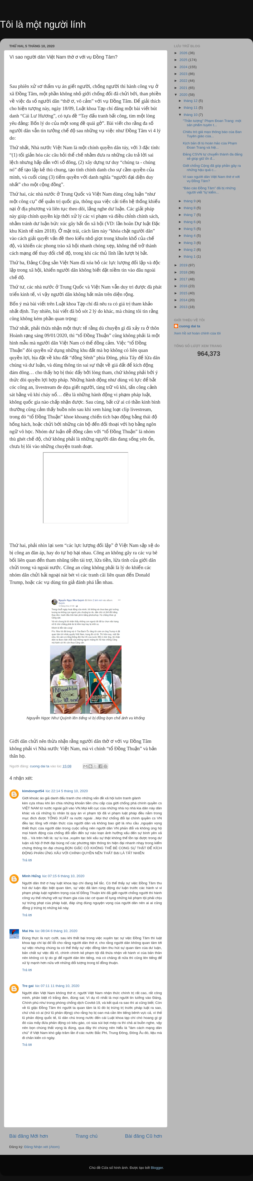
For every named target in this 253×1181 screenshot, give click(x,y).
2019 (183, 265)
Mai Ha (28, 931)
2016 (183, 286)
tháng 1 (190, 256)
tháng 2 (190, 250)
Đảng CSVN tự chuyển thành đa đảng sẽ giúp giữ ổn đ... (212, 156)
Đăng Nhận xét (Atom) (42, 1147)
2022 (183, 81)
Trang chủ (86, 1136)
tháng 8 (190, 208)
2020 (183, 95)
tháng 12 (191, 101)
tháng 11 (191, 108)
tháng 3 (190, 243)
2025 (183, 60)
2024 (183, 67)
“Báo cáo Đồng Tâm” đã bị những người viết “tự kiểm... (209, 190)
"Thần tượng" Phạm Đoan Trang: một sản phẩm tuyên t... (212, 123)
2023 (183, 74)
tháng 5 (190, 229)
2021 (183, 88)
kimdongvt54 (33, 791)
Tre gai (28, 986)
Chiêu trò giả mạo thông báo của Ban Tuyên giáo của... (212, 134)
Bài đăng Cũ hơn (143, 1136)
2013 (183, 307)
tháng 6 (190, 222)
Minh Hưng (31, 876)
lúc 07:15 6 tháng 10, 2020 (63, 876)
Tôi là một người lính (43, 24)
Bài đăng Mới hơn (28, 1136)
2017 (183, 279)
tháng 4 (190, 236)
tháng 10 (191, 115)
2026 (183, 53)
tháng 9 (190, 201)
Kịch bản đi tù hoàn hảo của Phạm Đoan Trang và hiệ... (210, 145)
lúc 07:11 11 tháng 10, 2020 (57, 986)
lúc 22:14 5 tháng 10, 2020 (67, 791)
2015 (183, 293)
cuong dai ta (189, 326)
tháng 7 (190, 215)
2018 (183, 272)
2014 (183, 300)
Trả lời (27, 860)
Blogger (157, 1168)
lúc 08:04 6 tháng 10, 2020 (56, 931)
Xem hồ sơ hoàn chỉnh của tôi (197, 333)
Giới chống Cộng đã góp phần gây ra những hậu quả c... (212, 168)
